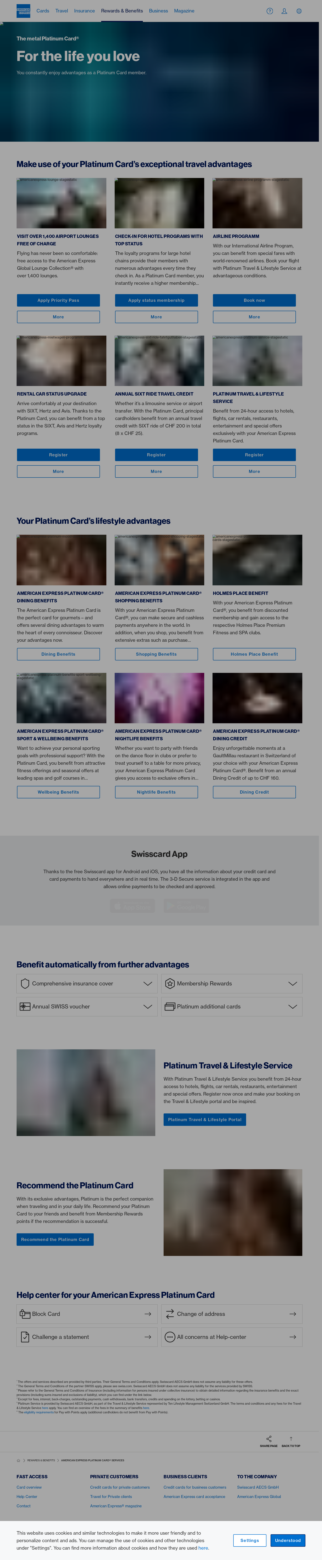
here (203, 1548)
